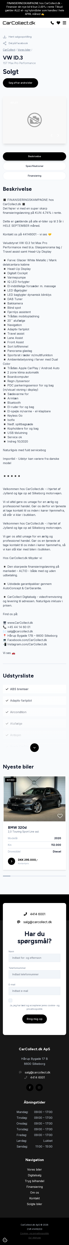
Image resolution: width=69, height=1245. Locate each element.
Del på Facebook (15, 43)
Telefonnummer (17, 971)
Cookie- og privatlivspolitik (34, 1233)
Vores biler (24, 49)
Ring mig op (34, 1022)
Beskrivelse (34, 156)
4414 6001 (34, 918)
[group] (34, 120)
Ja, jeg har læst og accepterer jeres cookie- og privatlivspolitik (34, 1011)
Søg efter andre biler (20, 82)
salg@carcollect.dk (34, 925)
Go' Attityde (34, 1237)
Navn (11, 955)
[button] (52, 135)
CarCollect (9, 49)
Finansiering (34, 175)
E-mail (12, 988)
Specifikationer (34, 166)
